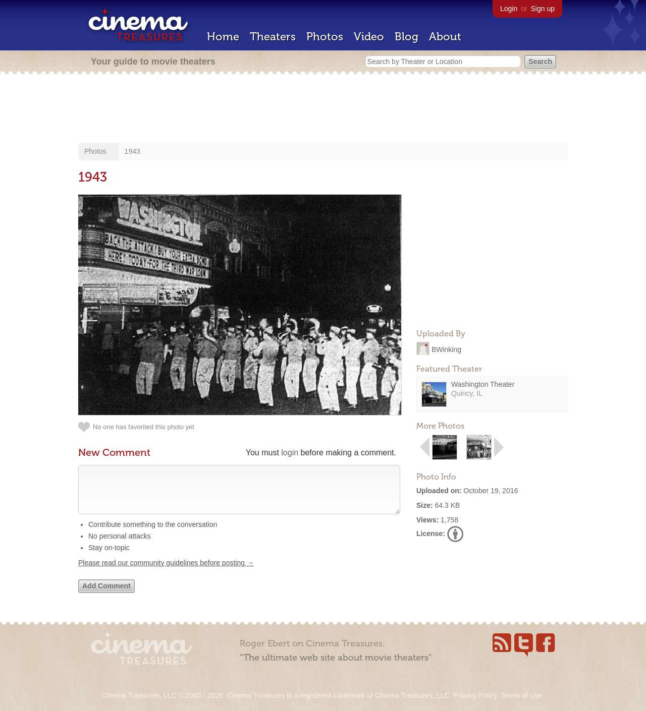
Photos (324, 36)
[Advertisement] (323, 109)
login (289, 452)
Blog (406, 36)
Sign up (543, 9)
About (445, 36)
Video (369, 36)
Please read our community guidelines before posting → (166, 573)
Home (223, 36)
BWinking (446, 349)
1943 (132, 151)
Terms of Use (521, 695)
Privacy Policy (475, 695)
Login (508, 9)
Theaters (273, 36)
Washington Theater (482, 384)
